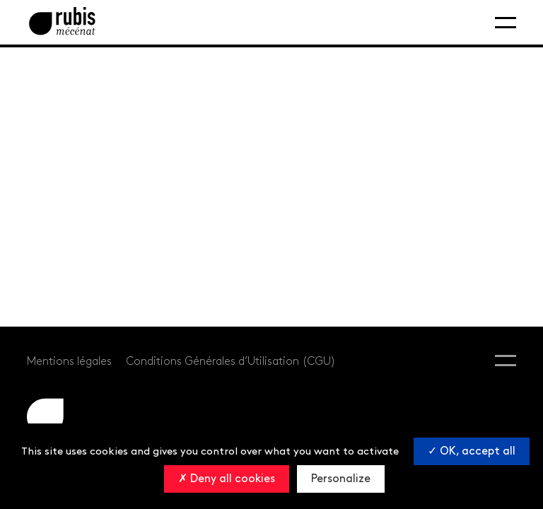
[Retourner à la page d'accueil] (62, 22)
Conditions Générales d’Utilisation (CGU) (231, 361)
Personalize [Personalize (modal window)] (340, 479)
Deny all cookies (226, 479)
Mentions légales (69, 361)
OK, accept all (471, 451)
